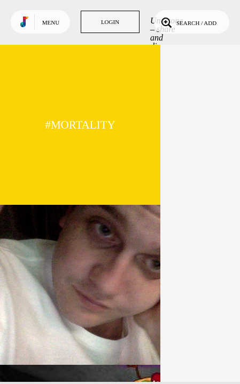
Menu (50, 22)
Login (110, 22)
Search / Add (187, 21)
